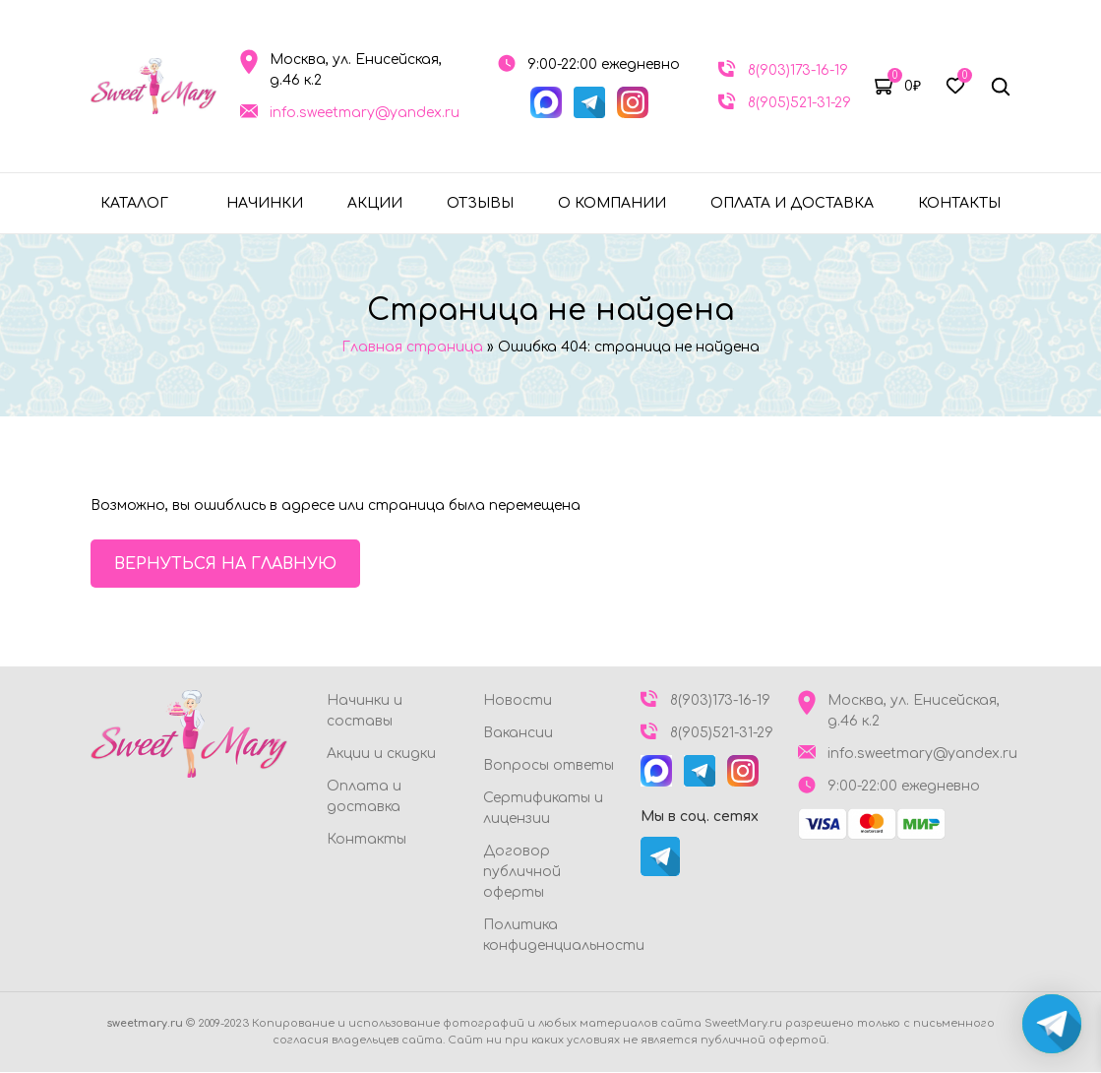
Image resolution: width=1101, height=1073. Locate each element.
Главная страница (412, 347)
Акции (374, 203)
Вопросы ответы (548, 766)
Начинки (264, 203)
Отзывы (480, 203)
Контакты (959, 203)
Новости (517, 701)
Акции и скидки (381, 754)
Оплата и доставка (792, 203)
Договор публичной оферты (522, 873)
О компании (612, 203)
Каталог (134, 203)
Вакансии (518, 733)
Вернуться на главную (226, 564)
